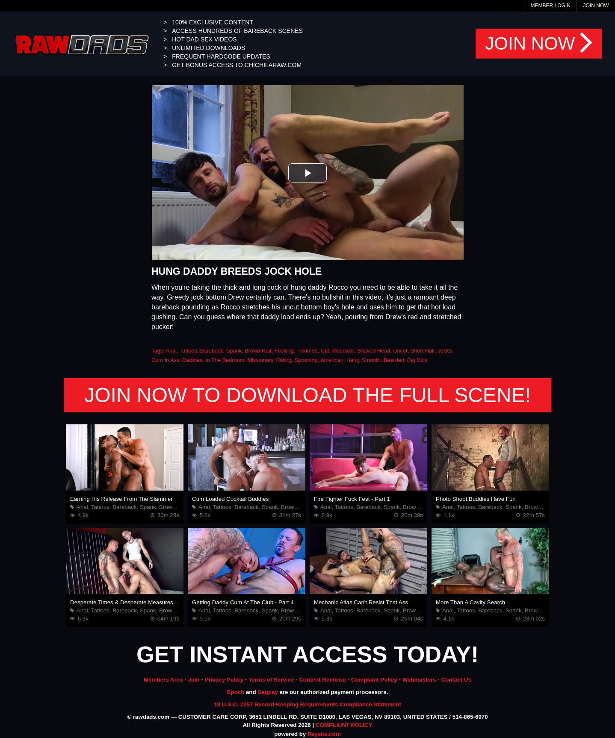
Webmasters (419, 679)
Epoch (235, 692)
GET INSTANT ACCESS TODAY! (307, 654)
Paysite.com (324, 734)
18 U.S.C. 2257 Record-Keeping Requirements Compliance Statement (307, 704)
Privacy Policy (224, 679)
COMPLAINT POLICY (344, 725)
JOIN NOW (539, 44)
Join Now (596, 6)
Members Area (163, 679)
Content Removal (322, 679)
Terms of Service (271, 679)
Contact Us (456, 679)
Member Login (550, 6)
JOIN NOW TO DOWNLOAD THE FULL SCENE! (307, 395)
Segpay (267, 692)
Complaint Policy (374, 679)
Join (193, 679)
